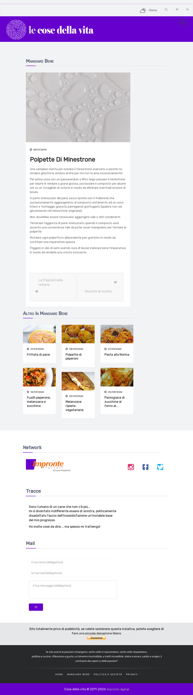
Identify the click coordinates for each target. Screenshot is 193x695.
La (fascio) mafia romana (50, 282)
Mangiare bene (78, 674)
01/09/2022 (113, 348)
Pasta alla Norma (116, 354)
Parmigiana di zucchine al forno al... (114, 402)
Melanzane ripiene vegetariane (74, 406)
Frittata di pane (38, 354)
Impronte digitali (118, 688)
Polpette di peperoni (74, 357)
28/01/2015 (38, 149)
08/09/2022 (74, 348)
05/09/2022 (74, 396)
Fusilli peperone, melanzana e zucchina (39, 402)
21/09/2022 (35, 348)
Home (59, 674)
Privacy (132, 674)
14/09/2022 (35, 392)
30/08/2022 (113, 392)
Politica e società (108, 674)
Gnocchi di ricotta (98, 291)
